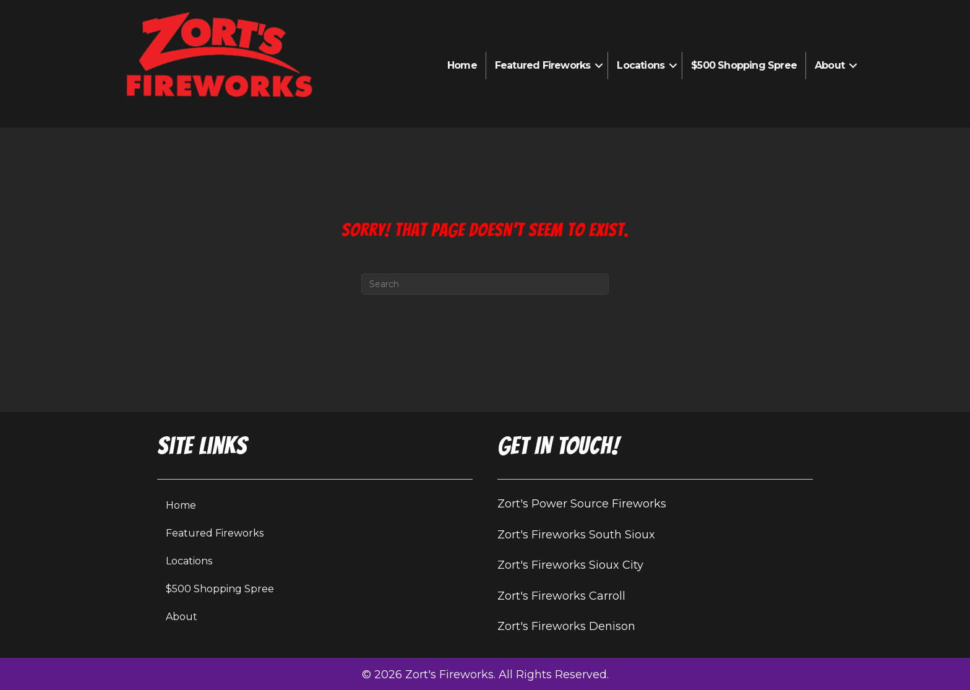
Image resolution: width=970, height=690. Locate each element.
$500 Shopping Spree (744, 65)
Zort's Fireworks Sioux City (570, 565)
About (829, 65)
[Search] (485, 284)
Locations (640, 65)
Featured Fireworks (543, 65)
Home (462, 65)
